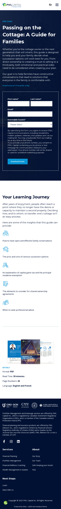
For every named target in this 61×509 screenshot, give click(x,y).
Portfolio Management (12, 461)
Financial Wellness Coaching (14, 465)
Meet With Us (8, 490)
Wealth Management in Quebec (15, 470)
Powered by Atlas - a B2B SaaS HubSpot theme (30, 507)
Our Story (36, 456)
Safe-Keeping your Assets (42, 465)
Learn (5, 485)
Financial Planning (10, 456)
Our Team (36, 461)
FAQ (34, 470)
